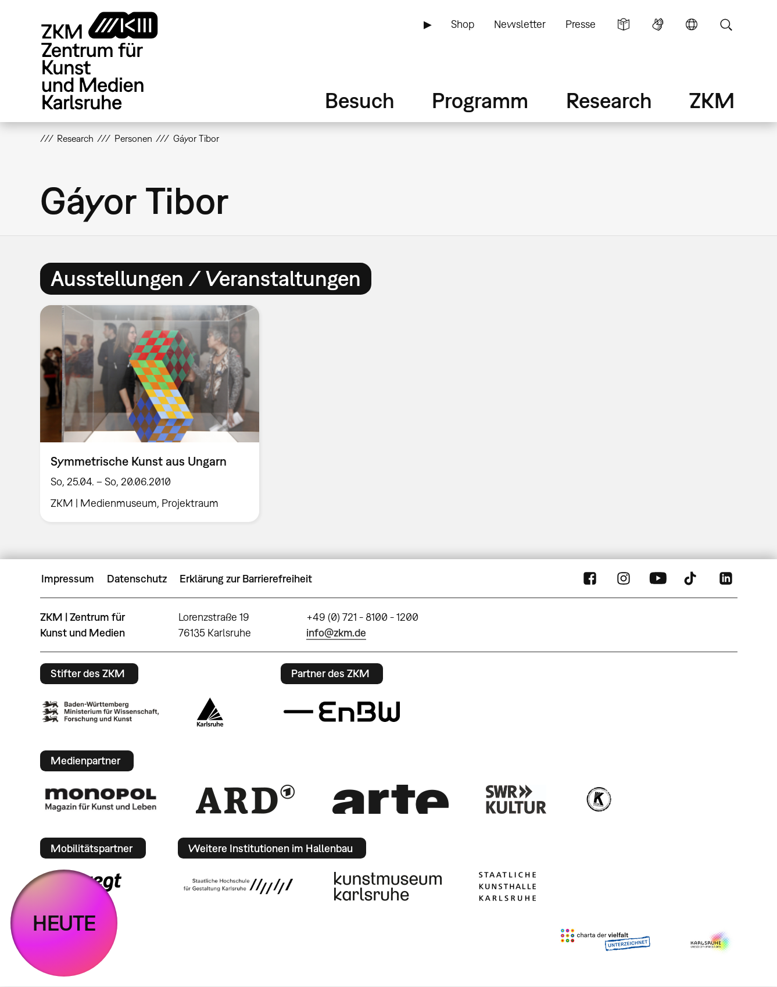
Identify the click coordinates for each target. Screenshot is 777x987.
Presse (580, 24)
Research (609, 100)
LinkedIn (725, 579)
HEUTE (64, 922)
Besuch (360, 100)
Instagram (623, 579)
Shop (462, 24)
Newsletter (520, 24)
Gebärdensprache (657, 24)
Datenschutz (137, 579)
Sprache (691, 24)
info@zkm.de (336, 633)
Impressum (67, 579)
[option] (155, 413)
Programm (480, 100)
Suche (725, 24)
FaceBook (589, 579)
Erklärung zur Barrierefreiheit (246, 579)
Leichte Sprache (623, 24)
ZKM (712, 100)
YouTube (657, 579)
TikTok (691, 579)
